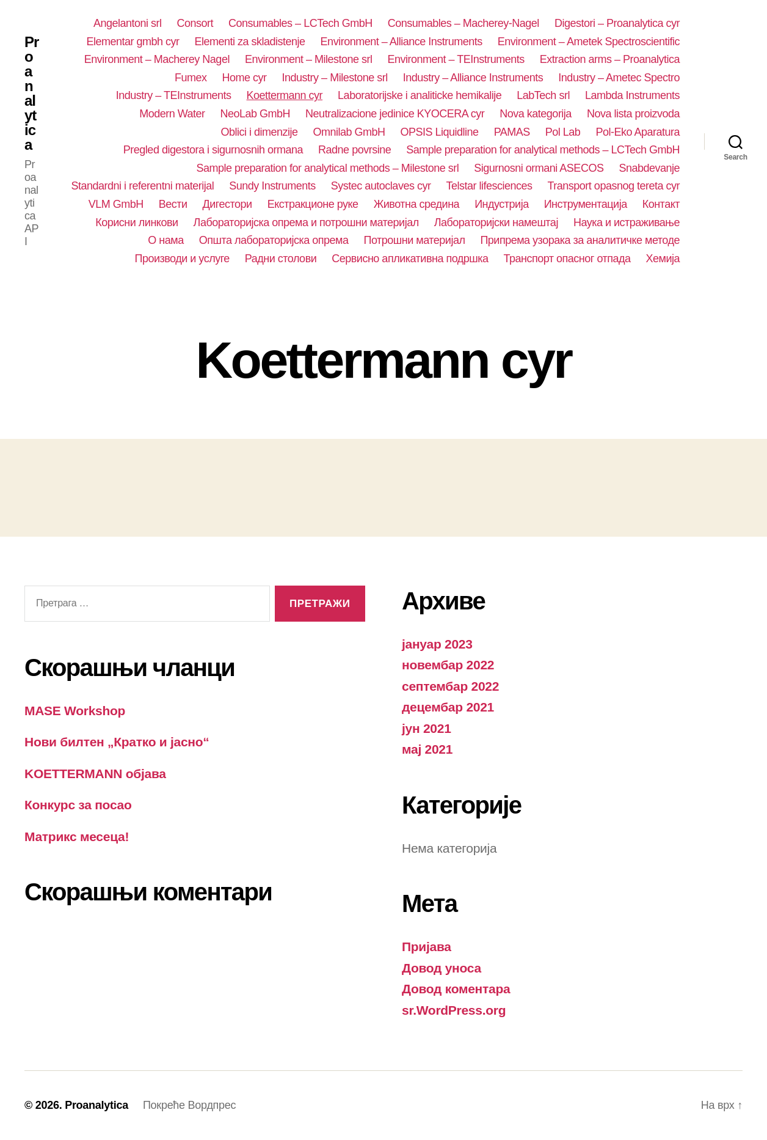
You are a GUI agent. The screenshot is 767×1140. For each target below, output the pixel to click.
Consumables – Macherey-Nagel (463, 23)
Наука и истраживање (626, 222)
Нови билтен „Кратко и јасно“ (116, 742)
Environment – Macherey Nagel (157, 59)
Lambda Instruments (632, 95)
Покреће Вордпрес (189, 1105)
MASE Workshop (74, 711)
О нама (165, 240)
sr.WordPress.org (454, 1010)
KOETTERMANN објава (95, 774)
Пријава (426, 947)
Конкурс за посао (78, 805)
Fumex (191, 78)
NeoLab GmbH (255, 114)
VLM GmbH (116, 204)
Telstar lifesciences (489, 186)
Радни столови (280, 258)
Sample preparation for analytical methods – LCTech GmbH (543, 150)
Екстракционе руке (312, 204)
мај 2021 (427, 749)
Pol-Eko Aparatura (637, 132)
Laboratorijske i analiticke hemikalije (419, 95)
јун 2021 (426, 728)
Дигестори (227, 204)
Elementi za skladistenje (249, 41)
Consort (195, 23)
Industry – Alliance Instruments (473, 78)
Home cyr (244, 78)
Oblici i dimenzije (258, 132)
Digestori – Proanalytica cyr (617, 23)
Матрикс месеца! (76, 836)
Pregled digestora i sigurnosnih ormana (213, 150)
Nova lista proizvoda (633, 114)
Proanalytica (31, 93)
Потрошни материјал (414, 240)
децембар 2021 (448, 707)
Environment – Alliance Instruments (401, 41)
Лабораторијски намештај (496, 222)
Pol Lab (563, 132)
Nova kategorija (536, 114)
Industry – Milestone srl (335, 78)
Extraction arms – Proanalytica (610, 59)
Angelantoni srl (127, 23)
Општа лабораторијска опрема (274, 240)
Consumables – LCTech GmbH (300, 23)
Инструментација (585, 204)
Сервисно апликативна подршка (410, 258)
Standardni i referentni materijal (142, 186)
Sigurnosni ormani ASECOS (538, 168)
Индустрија (501, 204)
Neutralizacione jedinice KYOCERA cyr (394, 114)
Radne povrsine (354, 150)
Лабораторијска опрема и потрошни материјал (306, 222)
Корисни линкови (136, 222)
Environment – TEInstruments (456, 59)
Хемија (663, 258)
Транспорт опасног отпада (567, 258)
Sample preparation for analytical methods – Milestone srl (327, 168)
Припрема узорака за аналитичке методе (580, 240)
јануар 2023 (437, 644)
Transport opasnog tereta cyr (614, 186)
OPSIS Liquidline (440, 132)
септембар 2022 (450, 686)
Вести (173, 204)
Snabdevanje (649, 168)
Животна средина (417, 204)
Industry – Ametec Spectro (619, 78)
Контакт (661, 204)
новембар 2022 (448, 665)
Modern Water (172, 114)
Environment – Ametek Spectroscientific (589, 41)
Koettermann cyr (285, 95)
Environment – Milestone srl (309, 59)
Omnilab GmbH (349, 132)
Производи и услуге (181, 258)
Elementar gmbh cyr (132, 41)
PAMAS (512, 132)
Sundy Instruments (272, 186)
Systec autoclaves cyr (381, 186)
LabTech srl (543, 95)
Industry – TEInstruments (173, 95)
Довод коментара (456, 989)
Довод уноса (441, 968)
